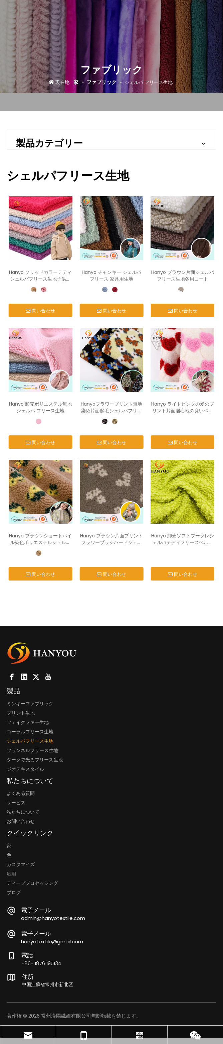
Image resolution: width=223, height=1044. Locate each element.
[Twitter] (36, 676)
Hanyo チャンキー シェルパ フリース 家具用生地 (111, 275)
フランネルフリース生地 (32, 750)
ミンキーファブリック (30, 703)
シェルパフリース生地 (30, 741)
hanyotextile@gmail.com (52, 941)
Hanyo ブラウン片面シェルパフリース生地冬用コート (182, 275)
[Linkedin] (24, 676)
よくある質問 (21, 793)
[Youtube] (48, 676)
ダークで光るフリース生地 (35, 759)
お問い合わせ (21, 821)
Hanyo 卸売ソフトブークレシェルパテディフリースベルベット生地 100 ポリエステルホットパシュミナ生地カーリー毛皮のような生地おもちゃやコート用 (182, 539)
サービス (16, 802)
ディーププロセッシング (32, 883)
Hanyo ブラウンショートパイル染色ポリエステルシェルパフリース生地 (40, 539)
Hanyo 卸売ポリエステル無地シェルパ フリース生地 (40, 407)
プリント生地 (21, 713)
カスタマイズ (21, 864)
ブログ (14, 892)
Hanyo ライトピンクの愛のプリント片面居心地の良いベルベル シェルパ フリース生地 (182, 407)
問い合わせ (40, 310)
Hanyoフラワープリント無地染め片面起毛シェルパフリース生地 (111, 407)
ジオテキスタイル (25, 769)
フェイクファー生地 (28, 722)
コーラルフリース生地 (30, 731)
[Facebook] (12, 676)
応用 (11, 873)
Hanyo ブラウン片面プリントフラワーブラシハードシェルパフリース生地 (111, 539)
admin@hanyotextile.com (53, 918)
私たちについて (23, 812)
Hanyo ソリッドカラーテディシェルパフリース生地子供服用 (40, 275)
